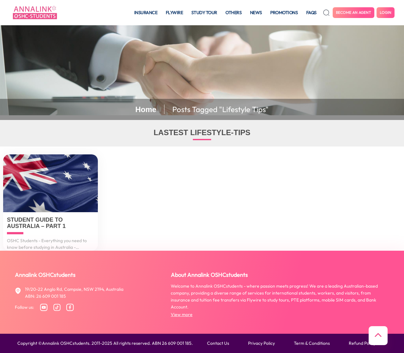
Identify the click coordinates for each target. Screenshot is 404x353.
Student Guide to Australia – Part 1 (36, 223)
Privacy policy (261, 343)
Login (385, 12)
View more (182, 314)
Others (233, 12)
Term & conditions (312, 343)
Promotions (284, 12)
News (256, 12)
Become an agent (353, 12)
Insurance (145, 12)
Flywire (174, 12)
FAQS (311, 12)
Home (146, 109)
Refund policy (362, 343)
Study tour (204, 12)
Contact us (218, 343)
